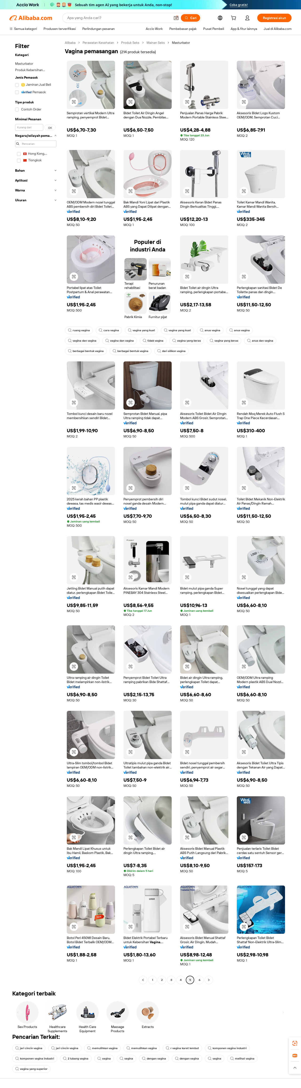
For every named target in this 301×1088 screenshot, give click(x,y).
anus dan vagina (260, 341)
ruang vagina (79, 330)
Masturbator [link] (181, 42)
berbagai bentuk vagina (86, 351)
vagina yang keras (186, 341)
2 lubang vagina (75, 1058)
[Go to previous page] (143, 980)
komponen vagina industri (227, 1048)
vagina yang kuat (141, 330)
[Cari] (190, 18)
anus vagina (210, 330)
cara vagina (109, 330)
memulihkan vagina (102, 1048)
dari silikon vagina (171, 351)
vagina (104, 1058)
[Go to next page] (209, 980)
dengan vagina (154, 1058)
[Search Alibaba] (118, 17)
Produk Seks (130, 42)
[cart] (234, 18)
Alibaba (70, 42)
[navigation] (35, 512)
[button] (176, 18)
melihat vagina (242, 1058)
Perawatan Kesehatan (98, 42)
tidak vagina (153, 341)
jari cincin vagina (28, 1048)
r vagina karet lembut (182, 1048)
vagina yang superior (31, 1069)
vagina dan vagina (82, 341)
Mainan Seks (156, 42)
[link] (295, 1043)
